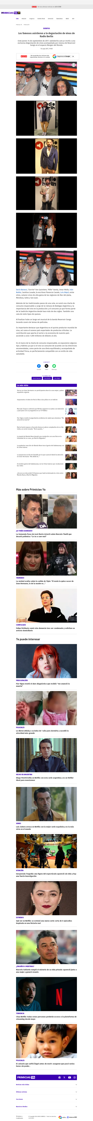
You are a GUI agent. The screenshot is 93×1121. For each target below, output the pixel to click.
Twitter (46, 367)
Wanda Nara (59, 18)
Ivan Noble (47, 378)
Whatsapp (54, 367)
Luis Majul (64, 292)
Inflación (24, 18)
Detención (50, 18)
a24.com (58, 7)
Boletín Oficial (41, 18)
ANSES (67, 18)
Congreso (31, 18)
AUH (73, 18)
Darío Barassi (21, 290)
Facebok (39, 367)
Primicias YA (19, 24)
